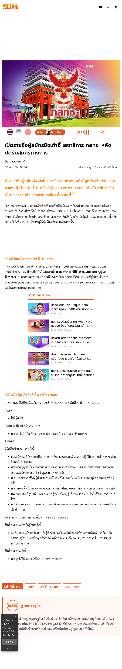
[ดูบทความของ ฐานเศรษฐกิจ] (61, 616)
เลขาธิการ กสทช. (49, 586)
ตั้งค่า (9, 648)
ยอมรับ (9, 641)
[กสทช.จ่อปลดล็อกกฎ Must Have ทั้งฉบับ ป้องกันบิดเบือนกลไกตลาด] (61, 326)
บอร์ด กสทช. (71, 586)
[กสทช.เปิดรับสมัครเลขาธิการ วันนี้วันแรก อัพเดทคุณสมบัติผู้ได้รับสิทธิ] (61, 375)
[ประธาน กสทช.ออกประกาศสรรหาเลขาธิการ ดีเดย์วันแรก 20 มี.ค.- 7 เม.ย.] (61, 342)
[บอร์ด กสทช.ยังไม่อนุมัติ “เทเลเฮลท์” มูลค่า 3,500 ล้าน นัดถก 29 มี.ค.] (61, 309)
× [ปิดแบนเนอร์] (16, 616)
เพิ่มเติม (11, 635)
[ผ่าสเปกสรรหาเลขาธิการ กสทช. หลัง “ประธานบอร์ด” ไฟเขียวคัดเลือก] (61, 358)
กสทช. (30, 586)
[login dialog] (115, 7)
